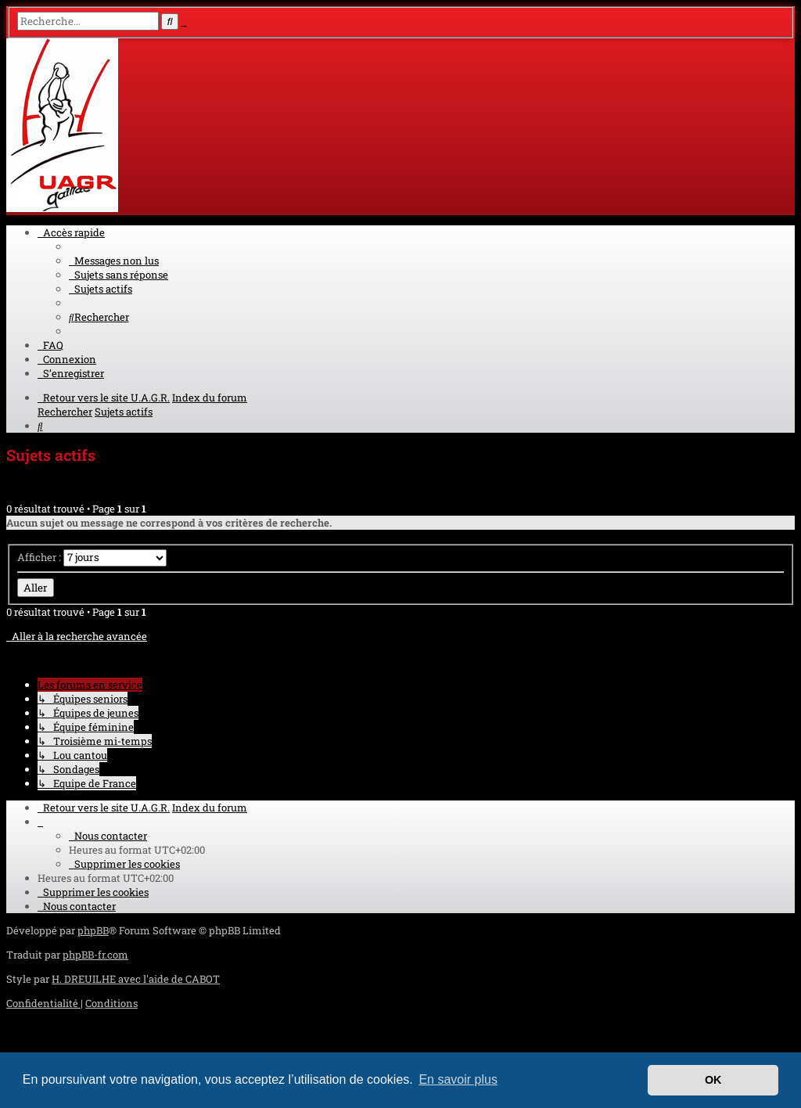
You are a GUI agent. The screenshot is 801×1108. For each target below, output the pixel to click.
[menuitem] (114, 261)
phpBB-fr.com (95, 955)
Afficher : (92, 557)
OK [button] (713, 1080)
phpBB (93, 930)
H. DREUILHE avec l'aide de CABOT (136, 979)
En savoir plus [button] (457, 1079)
